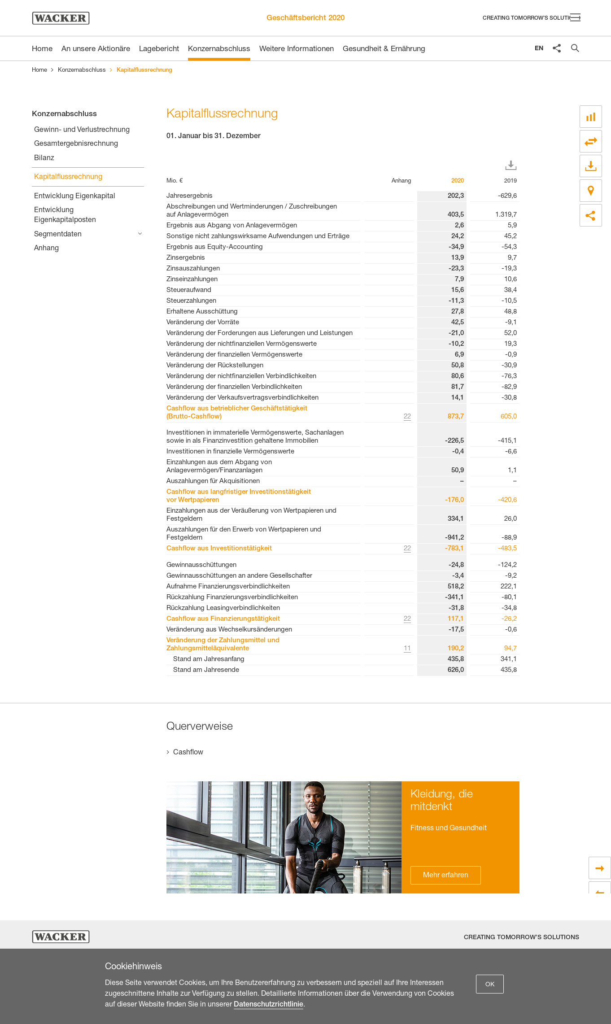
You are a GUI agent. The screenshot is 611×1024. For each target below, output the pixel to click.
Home (39, 71)
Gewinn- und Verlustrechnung (82, 130)
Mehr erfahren (445, 876)
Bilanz (44, 158)
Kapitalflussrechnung (68, 177)
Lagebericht (159, 49)
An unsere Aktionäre (95, 49)
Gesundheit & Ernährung (384, 49)
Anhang (46, 249)
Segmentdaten (58, 235)
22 (407, 417)
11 (407, 648)
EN (539, 49)
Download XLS (512, 165)
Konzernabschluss (219, 49)
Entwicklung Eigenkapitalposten (65, 215)
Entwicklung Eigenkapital (74, 196)
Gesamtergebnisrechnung (76, 144)
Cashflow (188, 753)
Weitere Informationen (296, 49)
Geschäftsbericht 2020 (305, 18)
